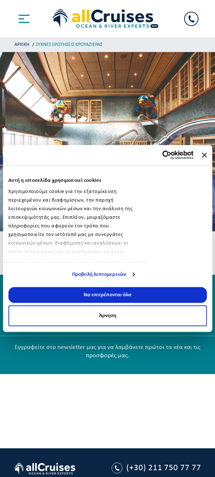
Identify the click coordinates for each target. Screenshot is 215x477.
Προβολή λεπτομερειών (99, 274)
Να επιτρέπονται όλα (107, 294)
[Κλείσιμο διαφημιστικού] (204, 154)
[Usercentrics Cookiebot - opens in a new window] (162, 155)
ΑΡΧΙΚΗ (21, 44)
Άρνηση (107, 315)
